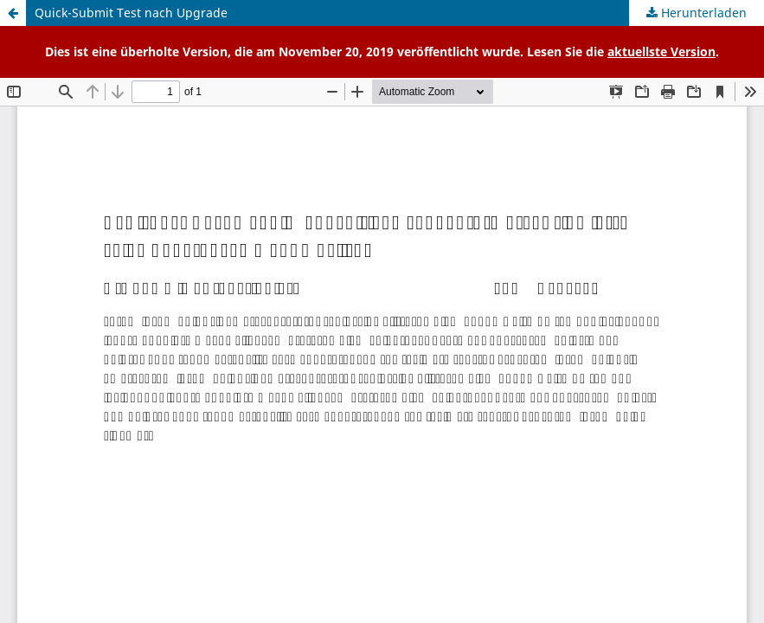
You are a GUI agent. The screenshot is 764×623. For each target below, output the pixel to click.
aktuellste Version (661, 51)
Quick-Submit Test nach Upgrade (131, 12)
